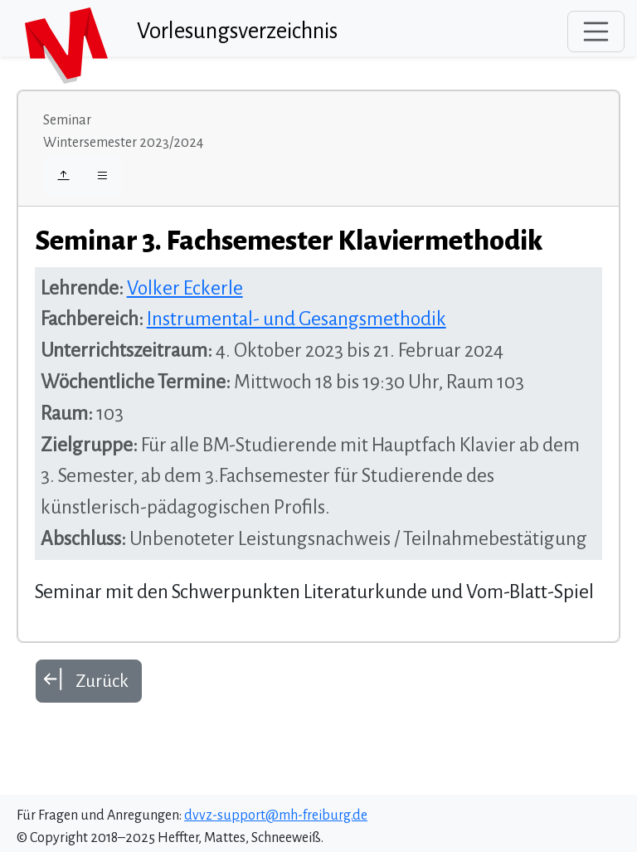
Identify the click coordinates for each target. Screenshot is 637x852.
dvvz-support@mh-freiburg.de (275, 815)
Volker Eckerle (185, 288)
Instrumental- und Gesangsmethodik (296, 319)
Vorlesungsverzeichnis (237, 31)
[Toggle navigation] (596, 31)
